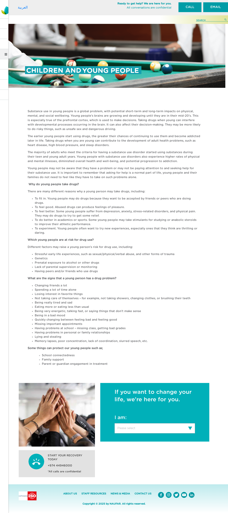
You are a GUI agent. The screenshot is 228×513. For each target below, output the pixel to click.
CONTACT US (142, 494)
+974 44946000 (60, 465)
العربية (23, 7)
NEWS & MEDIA (120, 494)
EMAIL (215, 7)
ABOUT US (70, 494)
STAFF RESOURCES (93, 494)
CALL (190, 7)
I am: (121, 417)
